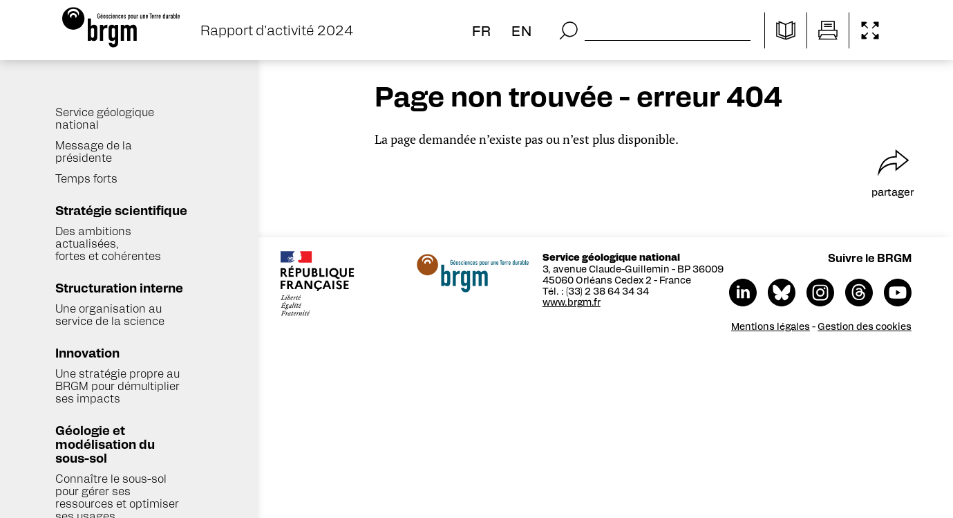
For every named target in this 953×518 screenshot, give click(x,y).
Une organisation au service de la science (109, 314)
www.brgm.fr (571, 301)
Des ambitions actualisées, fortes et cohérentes (108, 243)
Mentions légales (770, 326)
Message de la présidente (93, 151)
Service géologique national (104, 117)
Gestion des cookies (865, 326)
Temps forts (86, 178)
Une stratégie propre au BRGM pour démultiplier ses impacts (117, 385)
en (521, 30)
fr (481, 30)
